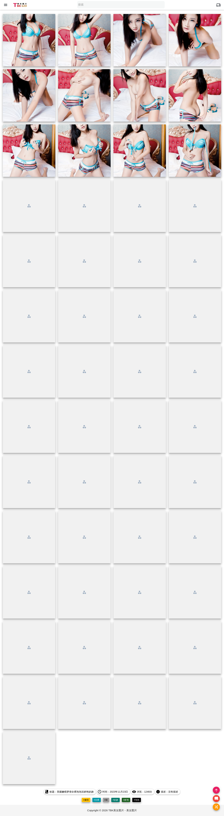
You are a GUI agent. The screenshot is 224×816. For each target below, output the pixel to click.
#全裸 (96, 800)
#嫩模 (86, 800)
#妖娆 (115, 800)
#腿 (106, 800)
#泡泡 (136, 800)
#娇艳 (126, 800)
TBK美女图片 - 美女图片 (122, 810)
